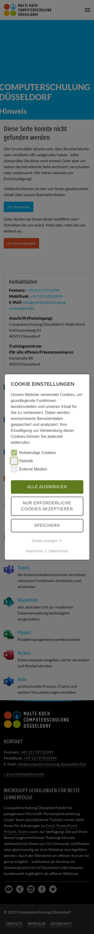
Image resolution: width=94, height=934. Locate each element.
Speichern (47, 525)
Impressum (34, 551)
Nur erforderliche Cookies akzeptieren (47, 506)
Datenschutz (58, 551)
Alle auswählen (47, 487)
